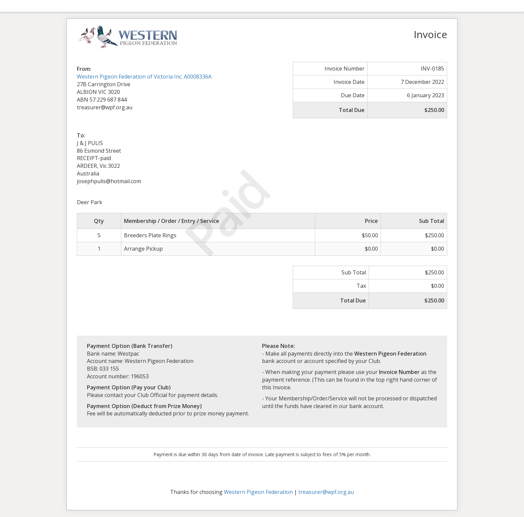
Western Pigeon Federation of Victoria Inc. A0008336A (144, 76)
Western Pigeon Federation (258, 492)
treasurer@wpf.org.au (326, 492)
